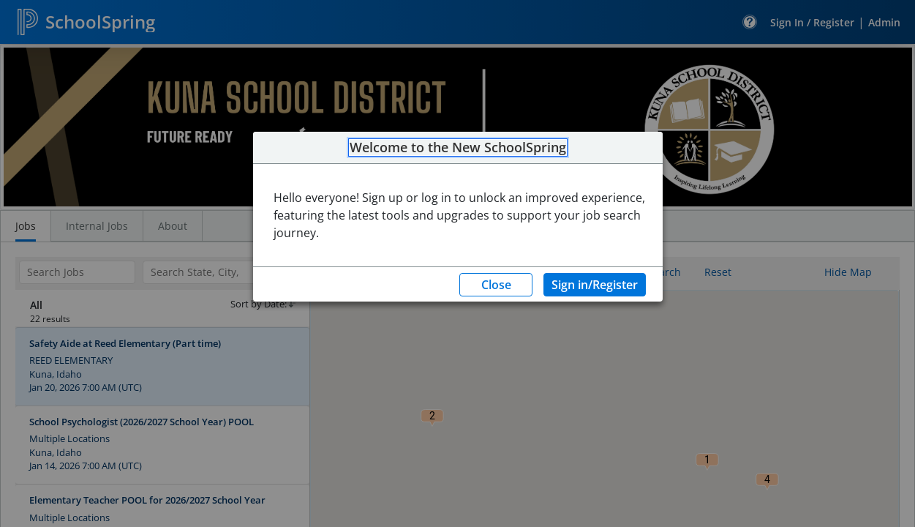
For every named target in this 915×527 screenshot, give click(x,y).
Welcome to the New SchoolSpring (458, 148)
